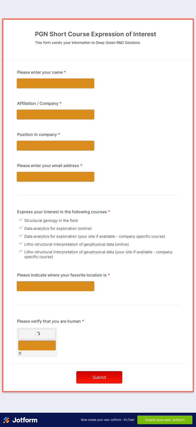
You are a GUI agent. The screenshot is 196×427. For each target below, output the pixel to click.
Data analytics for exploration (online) (58, 228)
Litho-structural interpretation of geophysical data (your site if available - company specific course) (98, 254)
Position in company (38, 134)
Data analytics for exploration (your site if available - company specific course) (94, 236)
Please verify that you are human (50, 321)
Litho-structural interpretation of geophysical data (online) (76, 244)
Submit (99, 377)
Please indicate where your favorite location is (63, 275)
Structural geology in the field (51, 220)
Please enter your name (41, 72)
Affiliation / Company (39, 103)
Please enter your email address (49, 165)
